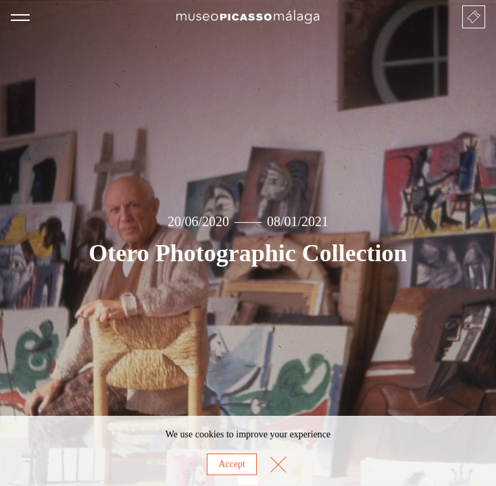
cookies (209, 434)
